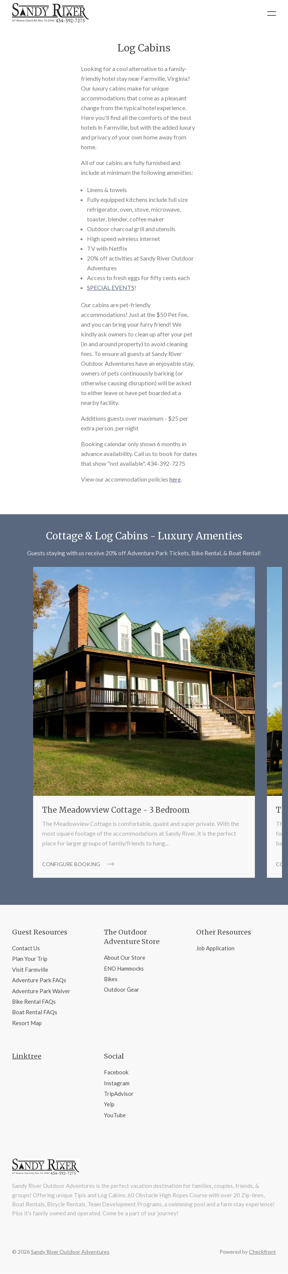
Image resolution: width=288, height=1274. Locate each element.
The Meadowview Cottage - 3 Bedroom (116, 810)
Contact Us (26, 948)
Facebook (116, 1072)
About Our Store (124, 957)
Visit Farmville (30, 969)
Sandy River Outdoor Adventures (70, 1251)
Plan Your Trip (29, 958)
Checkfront (262, 1251)
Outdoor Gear (121, 989)
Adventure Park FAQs (39, 980)
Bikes (110, 979)
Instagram (117, 1083)
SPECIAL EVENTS (110, 287)
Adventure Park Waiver (41, 991)
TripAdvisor (119, 1093)
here (175, 479)
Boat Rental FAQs (34, 1012)
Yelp (109, 1104)
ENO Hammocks (124, 968)
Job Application (215, 948)
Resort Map (27, 1023)
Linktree (26, 1056)
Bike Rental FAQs (34, 1001)
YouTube (115, 1115)
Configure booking (78, 864)
